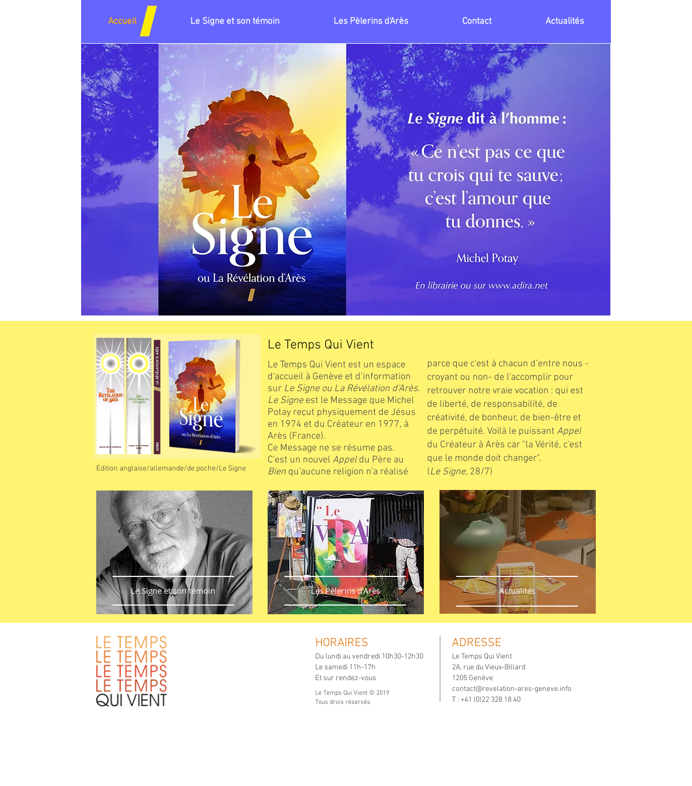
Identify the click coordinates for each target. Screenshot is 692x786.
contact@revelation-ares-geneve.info (511, 689)
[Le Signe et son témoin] (173, 591)
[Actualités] (517, 591)
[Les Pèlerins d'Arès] (345, 591)
